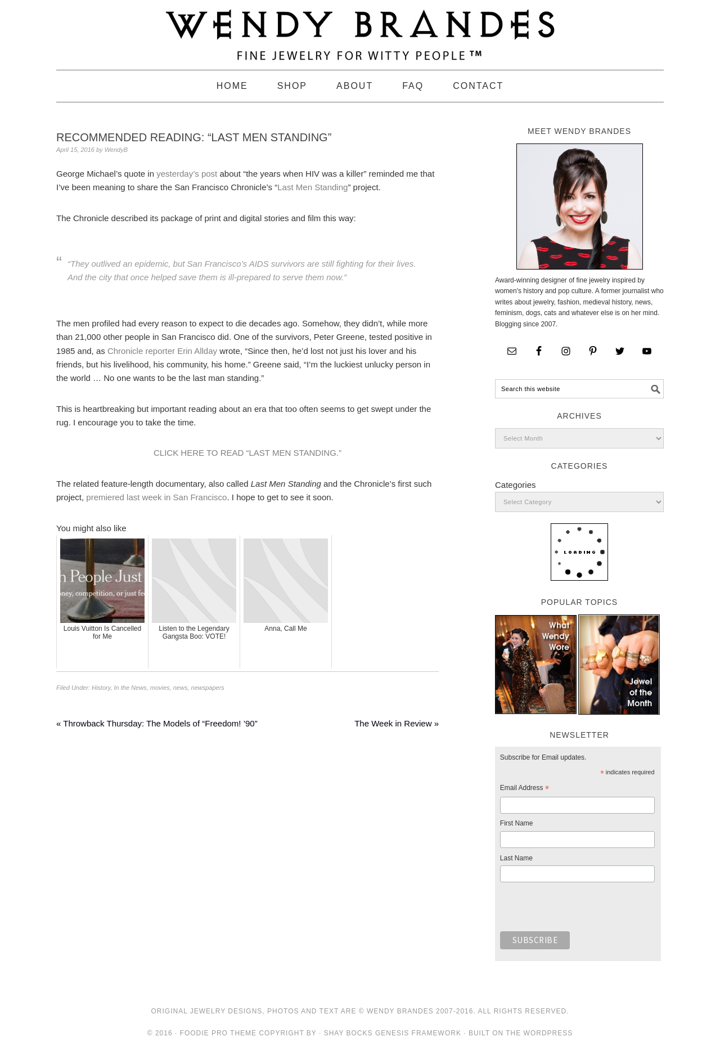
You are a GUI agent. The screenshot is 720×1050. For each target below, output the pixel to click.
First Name (516, 823)
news (180, 687)
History (101, 687)
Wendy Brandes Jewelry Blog (360, 29)
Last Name (516, 858)
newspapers (207, 687)
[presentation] (585, 910)
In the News (130, 687)
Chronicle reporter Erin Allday (162, 351)
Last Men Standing (312, 187)
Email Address (524, 789)
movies (160, 687)
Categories (515, 485)
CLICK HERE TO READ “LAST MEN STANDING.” (247, 452)
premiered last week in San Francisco (156, 497)
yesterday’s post (186, 173)
